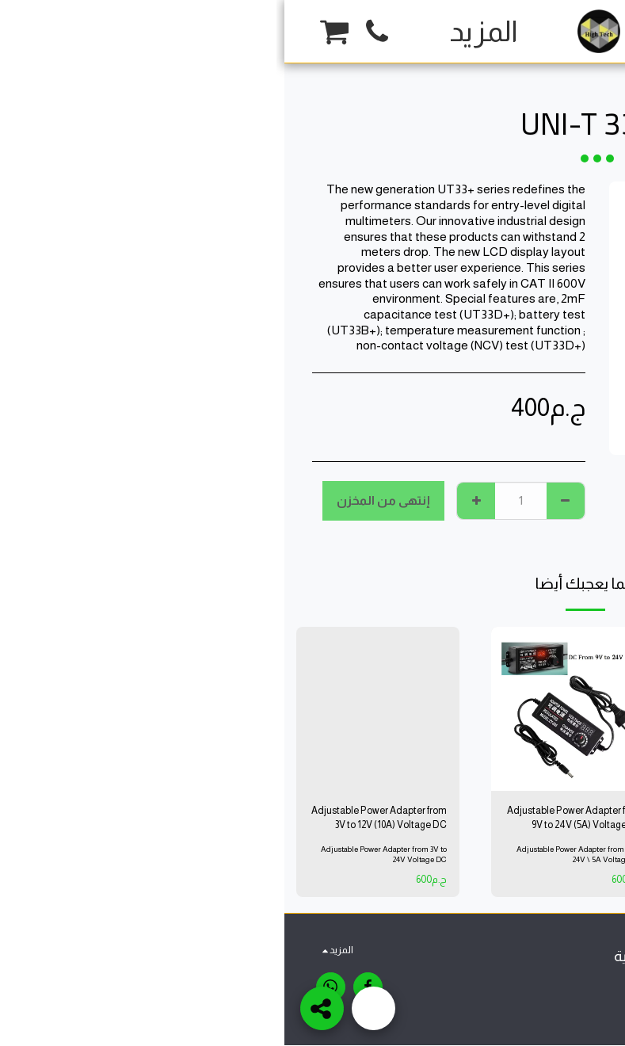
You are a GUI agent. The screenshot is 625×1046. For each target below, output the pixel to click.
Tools (504, 75)
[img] (484, 709)
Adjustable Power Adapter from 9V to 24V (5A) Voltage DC (289, 818)
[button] (92, 31)
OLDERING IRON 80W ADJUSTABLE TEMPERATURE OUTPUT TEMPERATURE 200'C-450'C (487, 819)
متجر (540, 75)
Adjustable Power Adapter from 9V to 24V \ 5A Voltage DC (294, 855)
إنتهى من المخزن (99, 500)
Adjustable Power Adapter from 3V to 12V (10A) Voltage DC (93, 818)
